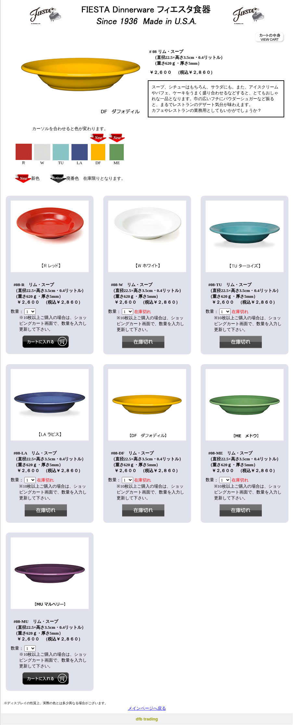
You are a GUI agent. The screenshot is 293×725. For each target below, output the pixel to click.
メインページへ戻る (147, 708)
